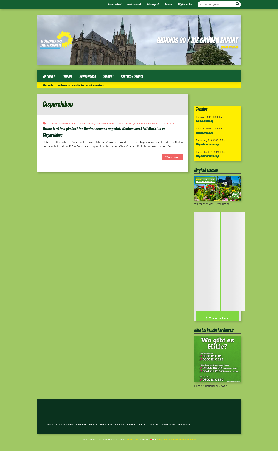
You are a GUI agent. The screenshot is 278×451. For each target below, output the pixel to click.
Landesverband (134, 4)
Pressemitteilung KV (137, 424)
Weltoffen (119, 424)
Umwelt (156, 123)
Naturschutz (127, 123)
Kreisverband (88, 76)
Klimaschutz (106, 424)
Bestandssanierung (67, 123)
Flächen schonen (86, 123)
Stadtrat (108, 76)
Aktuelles (49, 76)
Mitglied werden (185, 4)
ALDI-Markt (52, 123)
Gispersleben (101, 123)
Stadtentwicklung (142, 123)
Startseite (48, 85)
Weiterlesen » (172, 156)
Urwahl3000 (132, 439)
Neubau (112, 123)
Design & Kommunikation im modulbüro (176, 439)
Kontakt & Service (132, 76)
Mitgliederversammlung (207, 144)
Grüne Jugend (153, 4)
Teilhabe (154, 424)
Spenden (168, 4)
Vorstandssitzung (204, 121)
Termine (67, 76)
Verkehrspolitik (168, 424)
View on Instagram (217, 318)
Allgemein (81, 424)
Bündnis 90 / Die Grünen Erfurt (197, 40)
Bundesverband (114, 4)
